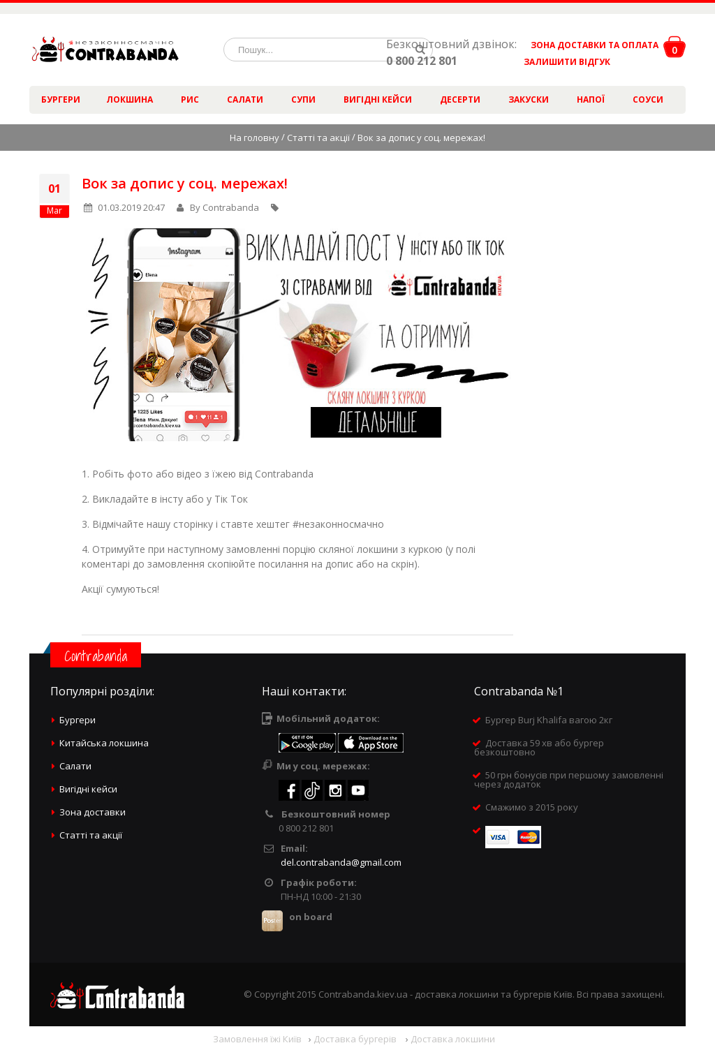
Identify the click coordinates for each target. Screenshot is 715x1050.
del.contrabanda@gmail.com (341, 862)
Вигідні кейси (378, 99)
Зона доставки (92, 812)
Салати (245, 99)
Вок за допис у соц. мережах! (185, 183)
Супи (303, 99)
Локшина (129, 99)
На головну (254, 137)
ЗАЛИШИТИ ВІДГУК (561, 62)
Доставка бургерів (356, 1039)
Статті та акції (318, 137)
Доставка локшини (453, 1039)
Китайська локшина (104, 743)
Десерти (460, 99)
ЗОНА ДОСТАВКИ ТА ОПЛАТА (594, 45)
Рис (190, 99)
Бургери (60, 99)
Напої (591, 99)
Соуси (648, 99)
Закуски (528, 99)
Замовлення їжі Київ (257, 1039)
